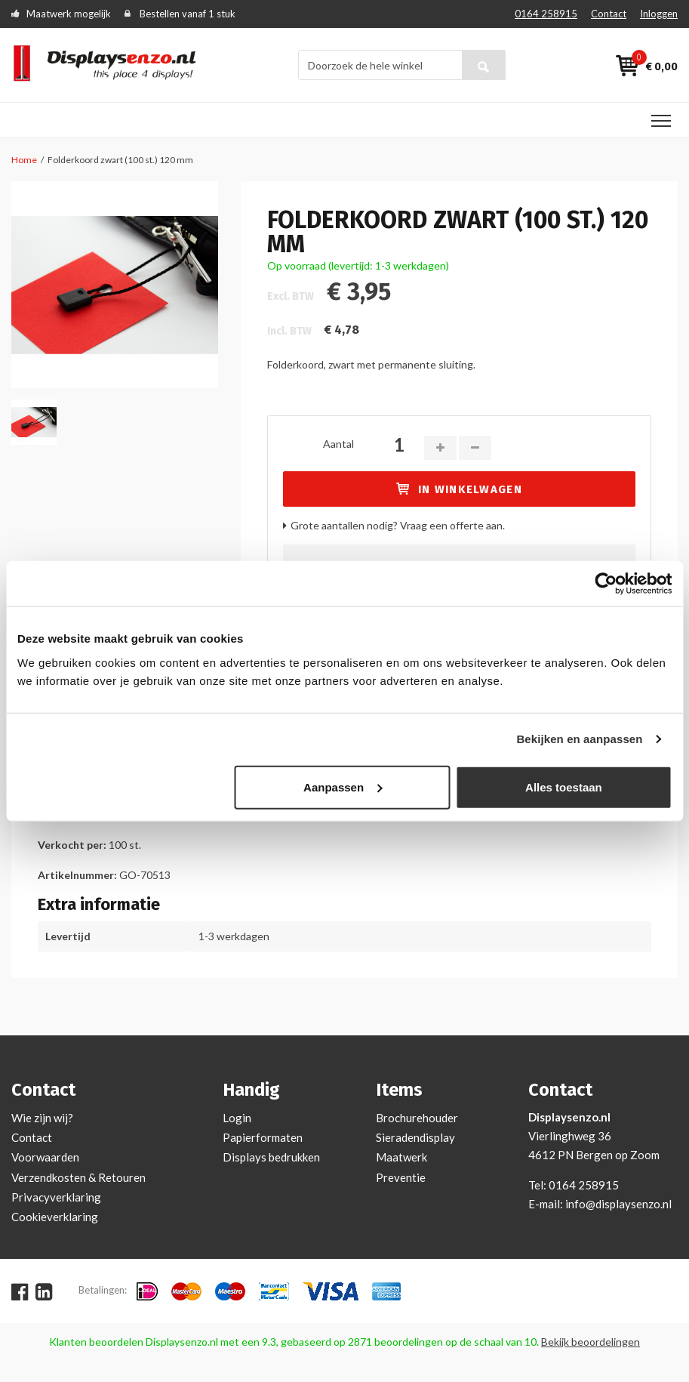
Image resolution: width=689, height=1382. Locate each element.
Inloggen (659, 14)
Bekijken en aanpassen (579, 739)
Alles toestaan (563, 786)
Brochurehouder (417, 1117)
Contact (608, 14)
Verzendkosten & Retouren (78, 1177)
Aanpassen (342, 786)
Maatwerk (401, 1157)
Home (24, 159)
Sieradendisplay (415, 1137)
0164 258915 (546, 14)
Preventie (401, 1177)
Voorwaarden (45, 1157)
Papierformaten (263, 1137)
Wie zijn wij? (42, 1117)
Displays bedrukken (271, 1157)
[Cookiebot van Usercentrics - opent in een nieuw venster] (606, 583)
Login (237, 1117)
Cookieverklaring (54, 1216)
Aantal (338, 443)
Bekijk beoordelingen (590, 1341)
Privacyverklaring (56, 1197)
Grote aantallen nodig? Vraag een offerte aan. (398, 525)
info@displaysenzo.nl (618, 1204)
